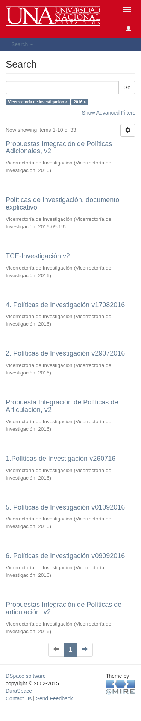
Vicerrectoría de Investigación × (37, 102)
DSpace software (26, 676)
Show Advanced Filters (108, 113)
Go (126, 87)
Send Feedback (54, 698)
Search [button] (22, 44)
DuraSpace (19, 691)
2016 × (80, 102)
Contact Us (19, 698)
